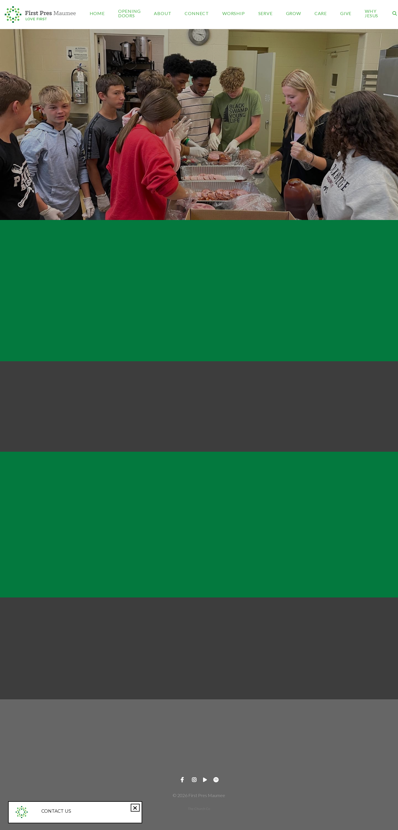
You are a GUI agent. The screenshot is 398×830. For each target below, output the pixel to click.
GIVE (345, 13)
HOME (97, 13)
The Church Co (199, 809)
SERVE (265, 13)
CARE (320, 13)
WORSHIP (233, 13)
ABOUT (162, 13)
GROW (293, 13)
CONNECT (197, 13)
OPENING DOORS (129, 13)
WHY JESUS (371, 13)
